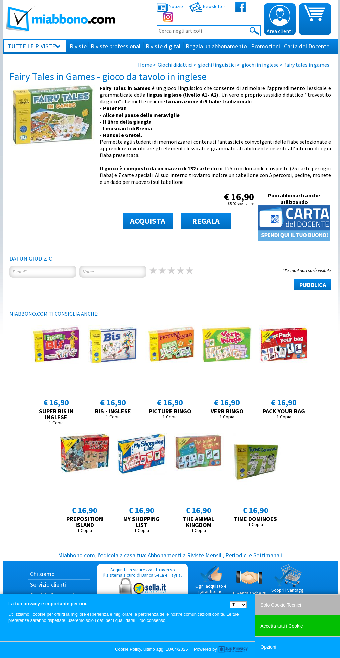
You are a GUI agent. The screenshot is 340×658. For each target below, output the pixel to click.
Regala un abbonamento (216, 46)
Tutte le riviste (31, 46)
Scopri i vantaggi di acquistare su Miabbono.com (288, 583)
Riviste (78, 46)
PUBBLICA (312, 285)
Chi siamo (42, 574)
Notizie (170, 6)
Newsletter (207, 6)
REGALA (206, 221)
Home (145, 64)
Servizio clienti (48, 584)
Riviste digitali (164, 46)
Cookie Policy (128, 649)
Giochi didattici (175, 64)
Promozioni (265, 46)
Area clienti (280, 19)
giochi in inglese (260, 64)
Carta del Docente (306, 46)
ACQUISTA (147, 221)
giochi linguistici (217, 64)
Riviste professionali (116, 46)
